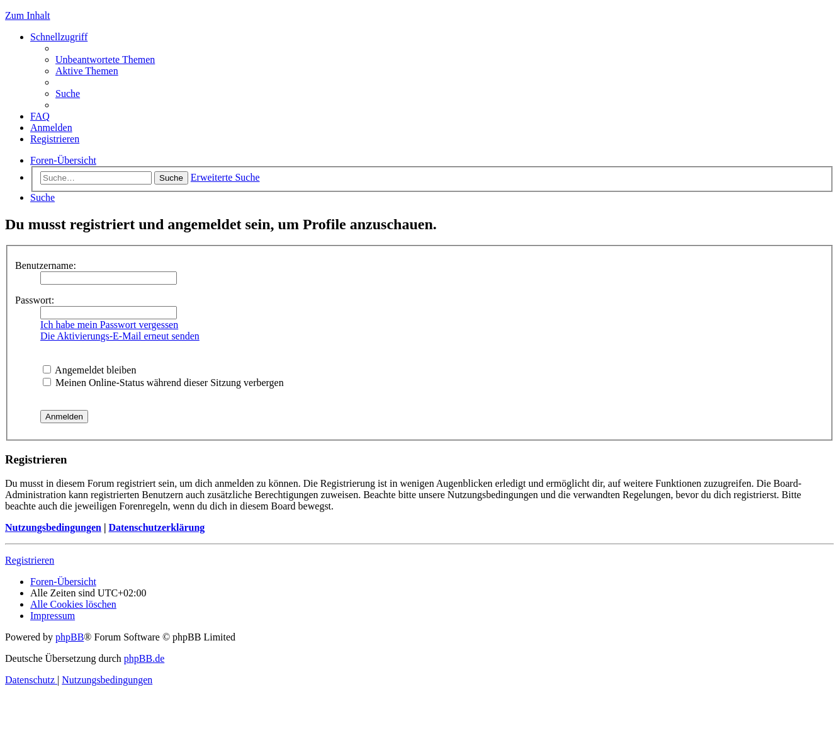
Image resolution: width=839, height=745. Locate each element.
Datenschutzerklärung (156, 527)
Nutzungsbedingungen (53, 527)
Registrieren (29, 560)
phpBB (69, 637)
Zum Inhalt (27, 15)
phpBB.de (144, 658)
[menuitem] (105, 59)
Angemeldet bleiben (89, 370)
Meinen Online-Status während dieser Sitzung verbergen (163, 382)
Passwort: (34, 300)
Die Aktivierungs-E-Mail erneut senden (120, 336)
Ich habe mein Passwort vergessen (109, 324)
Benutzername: (45, 265)
